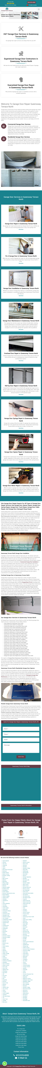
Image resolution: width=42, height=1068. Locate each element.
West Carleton (26, 983)
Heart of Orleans (5, 963)
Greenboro (4, 958)
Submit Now (21, 757)
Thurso (24, 962)
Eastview (4, 940)
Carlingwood (5, 900)
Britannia (4, 886)
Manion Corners (26, 862)
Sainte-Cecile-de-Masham (28, 941)
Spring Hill (25, 956)
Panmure (25, 909)
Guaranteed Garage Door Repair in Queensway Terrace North (21, 86)
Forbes (3, 947)
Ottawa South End (27, 902)
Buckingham (5, 890)
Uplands (24, 968)
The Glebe (25, 961)
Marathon (25, 866)
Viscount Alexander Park (28, 974)
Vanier (24, 971)
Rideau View (25, 930)
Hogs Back (4, 972)
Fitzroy (3, 944)
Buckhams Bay (5, 888)
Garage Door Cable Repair (21, 1045)
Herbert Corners (5, 965)
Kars (3, 978)
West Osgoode (26, 984)
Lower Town (5, 999)
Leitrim (3, 990)
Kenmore (4, 981)
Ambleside (4, 865)
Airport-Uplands (5, 861)
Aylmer (3, 868)
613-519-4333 (31, 2)
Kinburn (4, 986)
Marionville (25, 869)
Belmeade (4, 881)
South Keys (25, 952)
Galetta (4, 949)
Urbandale (25, 969)
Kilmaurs (4, 984)
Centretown (4, 912)
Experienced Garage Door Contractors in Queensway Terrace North (21, 60)
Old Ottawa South (26, 897)
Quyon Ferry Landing (27, 919)
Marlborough (25, 871)
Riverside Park (26, 931)
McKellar (25, 878)
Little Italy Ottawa (6, 996)
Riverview (25, 934)
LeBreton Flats (5, 987)
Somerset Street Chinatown (29, 949)
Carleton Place (5, 897)
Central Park (5, 909)
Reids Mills (25, 924)
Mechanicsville (26, 880)
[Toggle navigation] (39, 9)
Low (3, 997)
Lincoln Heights (5, 993)
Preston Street (26, 913)
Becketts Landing (6, 875)
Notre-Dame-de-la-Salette (28, 893)
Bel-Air (3, 877)
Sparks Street (26, 955)
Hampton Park (5, 959)
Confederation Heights (7, 919)
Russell (24, 940)
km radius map (21, 784)
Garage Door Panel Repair (21, 1043)
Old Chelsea (25, 894)
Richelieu (25, 925)
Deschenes (4, 931)
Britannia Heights (6, 887)
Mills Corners (25, 884)
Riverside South (26, 933)
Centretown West (6, 913)
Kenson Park (5, 983)
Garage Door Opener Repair (21, 1036)
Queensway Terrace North (28, 916)
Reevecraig (25, 922)
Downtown (4, 934)
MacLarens (4, 1002)
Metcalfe (25, 881)
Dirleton (4, 933)
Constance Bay (5, 921)
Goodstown (4, 955)
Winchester (25, 994)
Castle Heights (5, 908)
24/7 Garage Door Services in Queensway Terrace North (21, 35)
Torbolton (25, 963)
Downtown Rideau (6, 937)
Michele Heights (26, 883)
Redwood (25, 921)
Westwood (25, 990)
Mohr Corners (26, 886)
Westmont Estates (27, 988)
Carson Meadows (6, 903)
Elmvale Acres (5, 943)
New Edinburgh (26, 890)
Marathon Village (26, 868)
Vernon (24, 972)
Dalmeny (4, 930)
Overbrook (25, 905)
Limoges (4, 991)
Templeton (25, 959)
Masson (24, 875)
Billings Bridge (5, 883)
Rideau (24, 928)
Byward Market (5, 894)
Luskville (4, 1000)
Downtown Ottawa (6, 936)
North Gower (25, 891)
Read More (21, 229)
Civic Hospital (5, 918)
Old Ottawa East (26, 896)
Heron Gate (4, 966)
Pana (24, 908)
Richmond (25, 927)
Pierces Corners (26, 912)
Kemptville (4, 980)
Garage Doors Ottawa (20, 1066)
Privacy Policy (21, 1047)
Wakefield (25, 977)
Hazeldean (4, 962)
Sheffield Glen (26, 944)
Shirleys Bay (25, 946)
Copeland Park (5, 922)
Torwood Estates (26, 965)
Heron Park (4, 968)
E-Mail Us (22, 1058)
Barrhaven (4, 871)
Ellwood (4, 941)
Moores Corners (26, 888)
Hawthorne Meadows (7, 961)
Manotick (25, 865)
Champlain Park (5, 915)
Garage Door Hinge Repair (21, 1039)
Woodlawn (25, 996)
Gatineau (4, 950)
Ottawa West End (26, 903)
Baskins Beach (5, 872)
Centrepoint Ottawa (6, 911)
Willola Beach (26, 993)
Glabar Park (4, 952)
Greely (3, 956)
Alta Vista (4, 863)
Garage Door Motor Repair (21, 1041)
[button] (16, 833)
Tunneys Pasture (26, 966)
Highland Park (5, 969)
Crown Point (5, 927)
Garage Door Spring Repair (21, 1032)
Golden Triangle (5, 953)
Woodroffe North (26, 1000)
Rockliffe (25, 938)
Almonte (4, 862)
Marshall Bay (25, 872)
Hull (3, 974)
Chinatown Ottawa (6, 916)
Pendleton (25, 911)
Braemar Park (5, 884)
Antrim (3, 866)
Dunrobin (4, 938)
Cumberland (5, 928)
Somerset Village (26, 950)
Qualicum (25, 915)
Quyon (24, 918)
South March (25, 953)
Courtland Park (5, 925)
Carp (3, 902)
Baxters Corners (5, 874)
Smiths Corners (26, 947)
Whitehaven (25, 991)
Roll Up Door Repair (21, 1034)
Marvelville (25, 874)
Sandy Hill (25, 943)
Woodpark (25, 997)
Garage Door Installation (21, 1030)
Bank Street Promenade (7, 869)
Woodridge (25, 999)
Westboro (25, 986)
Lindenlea (4, 994)
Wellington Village (26, 981)
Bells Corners (5, 878)
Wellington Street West (28, 980)
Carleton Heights (6, 896)
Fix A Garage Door (21, 1028)
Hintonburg (4, 971)
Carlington (4, 899)
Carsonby (4, 905)
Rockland (25, 937)
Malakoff (25, 861)
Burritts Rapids (5, 891)
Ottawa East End (26, 900)
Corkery (4, 924)
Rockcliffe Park (26, 936)
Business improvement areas (8, 893)
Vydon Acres (25, 975)
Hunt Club (4, 975)
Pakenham (25, 906)
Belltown (4, 880)
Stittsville (25, 958)
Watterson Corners (27, 978)
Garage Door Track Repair (21, 1038)
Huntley (4, 977)
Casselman (4, 906)
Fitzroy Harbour (5, 946)
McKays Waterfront (27, 877)
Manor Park (25, 863)
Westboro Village (26, 987)
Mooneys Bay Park (27, 887)
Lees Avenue (5, 988)
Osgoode (25, 899)
